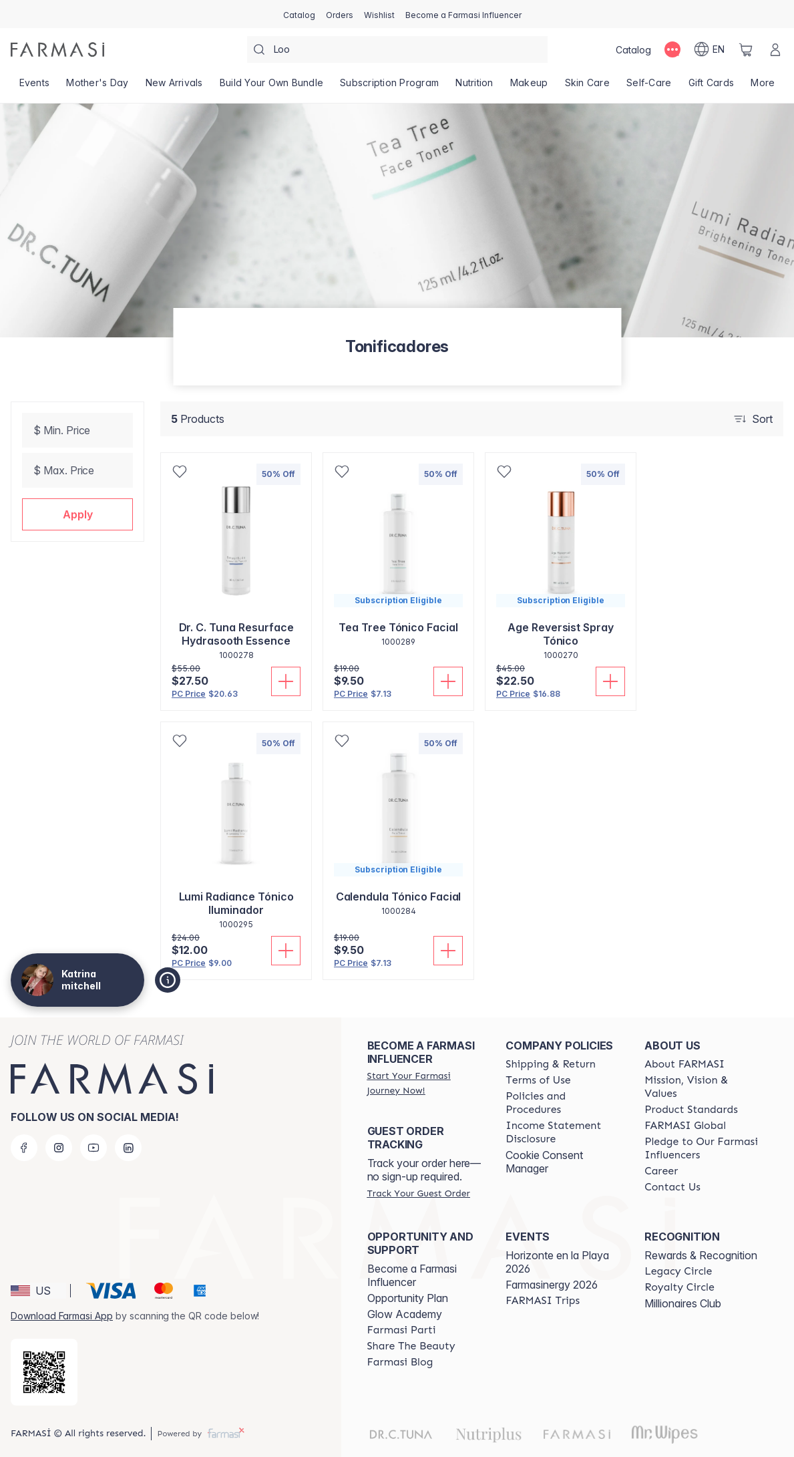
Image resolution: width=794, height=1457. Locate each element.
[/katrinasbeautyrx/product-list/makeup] (529, 87)
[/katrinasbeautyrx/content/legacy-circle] (678, 1271)
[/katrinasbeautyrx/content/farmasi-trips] (543, 1300)
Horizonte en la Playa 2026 (557, 1262)
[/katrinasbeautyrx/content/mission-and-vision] (701, 1087)
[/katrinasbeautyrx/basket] (746, 49)
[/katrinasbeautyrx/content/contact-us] (672, 1187)
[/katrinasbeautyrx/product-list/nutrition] (474, 87)
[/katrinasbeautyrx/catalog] (299, 14)
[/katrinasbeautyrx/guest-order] (418, 1193)
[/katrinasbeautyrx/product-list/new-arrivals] (174, 87)
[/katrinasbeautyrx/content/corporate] (685, 1125)
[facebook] (24, 1147)
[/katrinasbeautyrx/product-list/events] (34, 87)
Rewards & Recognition (700, 1255)
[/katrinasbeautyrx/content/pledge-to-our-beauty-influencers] (701, 1148)
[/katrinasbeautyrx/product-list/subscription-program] (389, 87)
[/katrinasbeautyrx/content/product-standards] (691, 1109)
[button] (77, 514)
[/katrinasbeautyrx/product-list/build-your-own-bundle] (271, 87)
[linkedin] (128, 1147)
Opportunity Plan (407, 1298)
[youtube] (93, 1147)
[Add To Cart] (286, 681)
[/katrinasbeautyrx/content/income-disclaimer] (563, 1132)
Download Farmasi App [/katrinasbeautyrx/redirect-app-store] (62, 1315)
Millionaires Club (682, 1303)
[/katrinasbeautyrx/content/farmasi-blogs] (400, 1362)
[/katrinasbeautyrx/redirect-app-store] (44, 1372)
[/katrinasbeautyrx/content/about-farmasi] (684, 1064)
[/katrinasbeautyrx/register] (340, 14)
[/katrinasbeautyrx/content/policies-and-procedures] (563, 1103)
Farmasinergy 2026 (552, 1284)
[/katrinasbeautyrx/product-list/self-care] (649, 87)
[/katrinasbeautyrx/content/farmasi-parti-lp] (401, 1330)
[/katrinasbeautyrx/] (57, 49)
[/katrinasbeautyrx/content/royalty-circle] (679, 1287)
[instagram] (58, 1147)
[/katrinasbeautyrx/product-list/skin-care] (587, 87)
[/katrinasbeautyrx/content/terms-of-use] (538, 1080)
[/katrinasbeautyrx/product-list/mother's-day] (97, 87)
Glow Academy (404, 1314)
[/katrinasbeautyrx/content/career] (661, 1171)
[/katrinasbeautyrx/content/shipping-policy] (551, 1064)
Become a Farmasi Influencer (412, 1275)
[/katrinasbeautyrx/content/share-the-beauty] (411, 1346)
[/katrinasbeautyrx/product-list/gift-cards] (711, 87)
